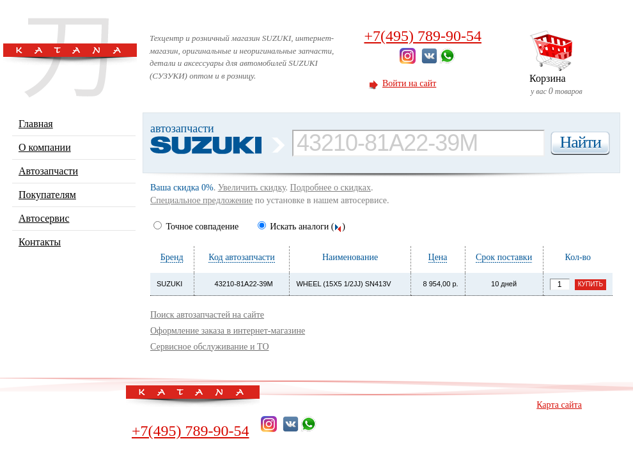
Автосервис (44, 218)
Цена (438, 257)
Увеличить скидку (252, 187)
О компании (45, 147)
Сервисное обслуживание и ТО (209, 346)
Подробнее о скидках (330, 187)
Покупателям (47, 194)
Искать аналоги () (301, 226)
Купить (590, 284)
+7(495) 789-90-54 (422, 35)
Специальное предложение (201, 200)
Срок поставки (504, 257)
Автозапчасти (48, 171)
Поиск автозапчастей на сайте (207, 315)
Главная (36, 123)
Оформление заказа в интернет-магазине (227, 331)
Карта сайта (559, 405)
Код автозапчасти (241, 257)
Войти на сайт (409, 83)
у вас (571, 84)
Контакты (40, 241)
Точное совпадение (195, 226)
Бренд (172, 257)
